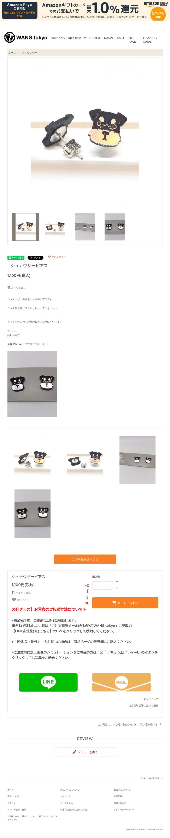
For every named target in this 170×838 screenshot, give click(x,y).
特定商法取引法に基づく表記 (73, 809)
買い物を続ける (151, 724)
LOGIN (108, 37)
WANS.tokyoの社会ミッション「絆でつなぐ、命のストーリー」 (32, 818)
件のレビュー (57, 256)
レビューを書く (85, 752)
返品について (150, 699)
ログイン (11, 803)
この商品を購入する (85, 559)
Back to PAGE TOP (149, 778)
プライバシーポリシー (124, 809)
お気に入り (20, 600)
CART (120, 37)
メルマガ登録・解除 (16, 809)
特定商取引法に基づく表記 (143, 705)
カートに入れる (125, 602)
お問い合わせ (120, 803)
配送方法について (122, 789)
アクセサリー (29, 52)
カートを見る (66, 803)
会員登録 (118, 796)
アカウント (65, 796)
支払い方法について (69, 789)
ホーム (12, 52)
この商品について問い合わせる (117, 724)
